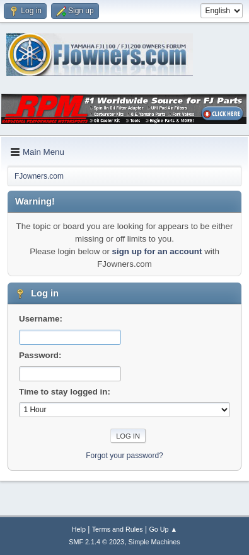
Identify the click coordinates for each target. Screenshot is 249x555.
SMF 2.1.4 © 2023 (96, 542)
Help (79, 529)
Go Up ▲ (163, 529)
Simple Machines (154, 542)
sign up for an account (157, 251)
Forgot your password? (124, 455)
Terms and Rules (117, 529)
